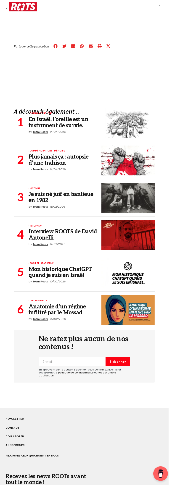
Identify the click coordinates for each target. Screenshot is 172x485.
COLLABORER (14, 436)
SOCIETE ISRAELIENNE (41, 263)
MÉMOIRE (59, 151)
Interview (36, 226)
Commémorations (41, 113)
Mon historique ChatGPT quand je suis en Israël (60, 272)
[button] (6, 7)
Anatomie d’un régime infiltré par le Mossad (57, 310)
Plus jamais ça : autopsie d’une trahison (58, 160)
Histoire (35, 189)
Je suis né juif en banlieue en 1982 (61, 197)
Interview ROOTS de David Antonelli (63, 235)
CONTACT (12, 427)
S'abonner (117, 362)
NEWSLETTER (14, 418)
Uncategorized (39, 301)
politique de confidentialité (75, 372)
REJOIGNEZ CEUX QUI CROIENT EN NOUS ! (32, 455)
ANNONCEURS (14, 445)
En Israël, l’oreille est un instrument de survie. (58, 123)
